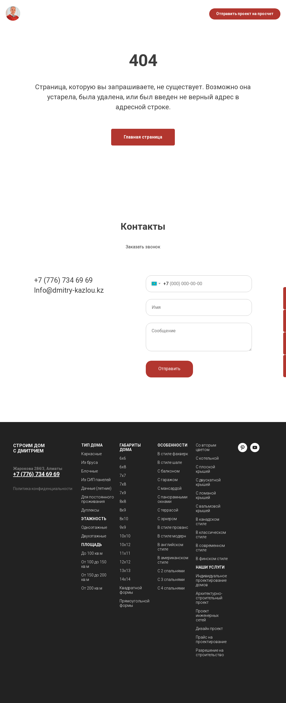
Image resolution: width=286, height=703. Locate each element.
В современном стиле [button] (210, 547)
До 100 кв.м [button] (92, 553)
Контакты (134, 17)
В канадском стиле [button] (207, 521)
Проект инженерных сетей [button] (207, 615)
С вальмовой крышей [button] (208, 508)
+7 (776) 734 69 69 (63, 280)
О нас (121, 11)
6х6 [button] (123, 458)
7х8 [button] (123, 484)
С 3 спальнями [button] (171, 579)
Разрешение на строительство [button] (210, 652)
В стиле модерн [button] (172, 536)
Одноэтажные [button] (94, 527)
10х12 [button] (125, 544)
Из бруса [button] (89, 462)
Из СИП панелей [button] (96, 479)
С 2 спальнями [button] (171, 571)
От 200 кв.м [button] (91, 588)
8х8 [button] (123, 501)
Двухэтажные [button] (93, 536)
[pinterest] (242, 450)
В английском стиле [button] (170, 546)
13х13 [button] (125, 570)
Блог (140, 11)
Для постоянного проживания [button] (97, 499)
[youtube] (254, 450)
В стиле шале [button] (170, 462)
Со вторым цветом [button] (206, 447)
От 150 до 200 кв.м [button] (93, 577)
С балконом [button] (169, 471)
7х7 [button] (123, 475)
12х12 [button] (125, 562)
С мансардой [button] (170, 488)
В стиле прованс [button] (173, 527)
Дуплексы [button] (90, 510)
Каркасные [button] (91, 454)
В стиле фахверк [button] (173, 454)
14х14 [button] (125, 579)
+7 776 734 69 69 (182, 8)
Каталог (97, 11)
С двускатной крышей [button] (208, 482)
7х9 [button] (123, 493)
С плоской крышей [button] (205, 469)
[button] (244, 14)
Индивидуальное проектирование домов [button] (211, 580)
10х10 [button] (125, 536)
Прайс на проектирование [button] (211, 639)
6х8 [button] (123, 467)
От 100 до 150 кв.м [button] (93, 564)
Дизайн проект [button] (209, 628)
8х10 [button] (124, 519)
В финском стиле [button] (212, 558)
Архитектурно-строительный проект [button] (209, 598)
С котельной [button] (207, 458)
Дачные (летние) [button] (96, 488)
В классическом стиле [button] (211, 534)
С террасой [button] (168, 510)
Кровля (106, 17)
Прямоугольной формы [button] (134, 603)
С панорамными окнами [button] (172, 499)
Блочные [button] (89, 471)
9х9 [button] (123, 527)
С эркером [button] (167, 519)
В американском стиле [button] (173, 560)
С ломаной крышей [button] (206, 495)
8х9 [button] (123, 510)
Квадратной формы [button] (131, 590)
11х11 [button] (125, 553)
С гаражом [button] (168, 479)
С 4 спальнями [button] (171, 588)
